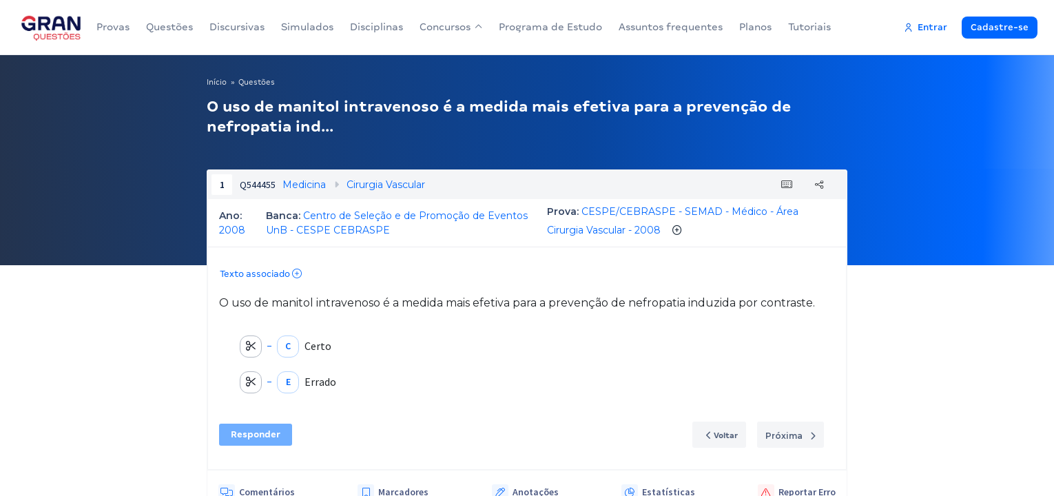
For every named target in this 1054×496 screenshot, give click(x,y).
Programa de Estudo (545, 26)
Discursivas (237, 26)
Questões (169, 26)
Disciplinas (376, 26)
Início (217, 82)
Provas (113, 26)
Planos (750, 26)
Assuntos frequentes (665, 26)
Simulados (307, 26)
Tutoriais (804, 26)
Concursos (448, 26)
